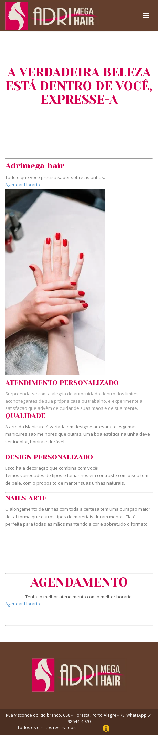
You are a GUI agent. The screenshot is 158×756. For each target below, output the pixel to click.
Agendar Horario (22, 185)
